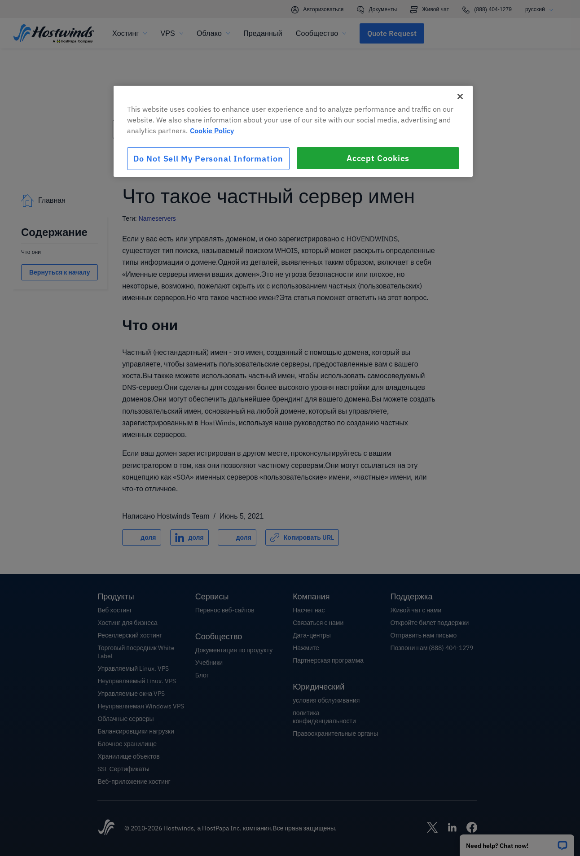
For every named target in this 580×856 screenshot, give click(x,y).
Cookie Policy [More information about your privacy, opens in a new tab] (212, 130)
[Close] (460, 96)
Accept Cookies (378, 158)
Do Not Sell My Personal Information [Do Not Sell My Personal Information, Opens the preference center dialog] (208, 158)
